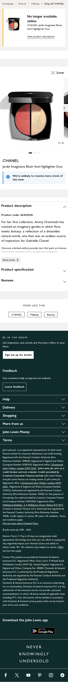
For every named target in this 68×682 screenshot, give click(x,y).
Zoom (57, 73)
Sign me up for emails (18, 354)
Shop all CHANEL (54, 3)
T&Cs (60, 547)
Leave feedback (14, 386)
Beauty (22, 3)
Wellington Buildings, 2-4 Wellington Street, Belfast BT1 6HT (33, 505)
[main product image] (16, 27)
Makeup (35, 3)
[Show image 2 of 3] (64, 108)
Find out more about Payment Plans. (20, 523)
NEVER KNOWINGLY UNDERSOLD (34, 653)
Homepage (8, 3)
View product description (41, 36)
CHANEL (16, 314)
